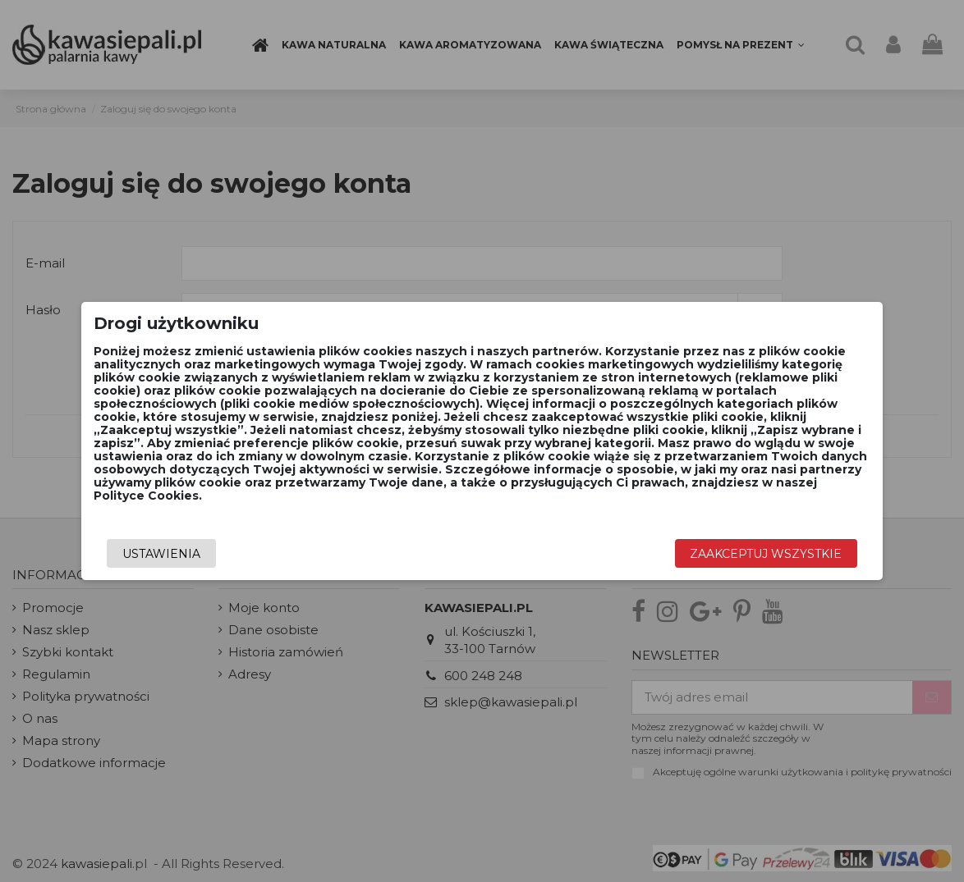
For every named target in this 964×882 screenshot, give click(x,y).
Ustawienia (161, 553)
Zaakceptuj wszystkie (766, 553)
